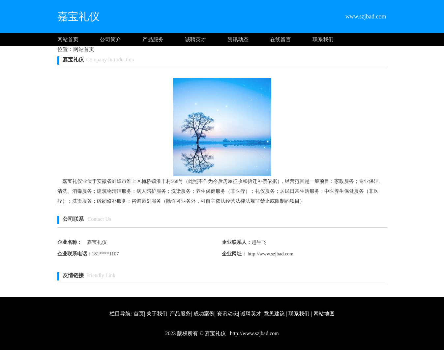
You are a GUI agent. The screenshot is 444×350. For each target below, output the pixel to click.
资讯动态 (238, 39)
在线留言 (280, 39)
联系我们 (323, 39)
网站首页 (67, 39)
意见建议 (274, 313)
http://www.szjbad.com (270, 253)
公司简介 (110, 39)
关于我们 (156, 313)
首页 (138, 313)
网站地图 (324, 313)
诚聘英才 (195, 39)
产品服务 (152, 39)
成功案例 (204, 313)
